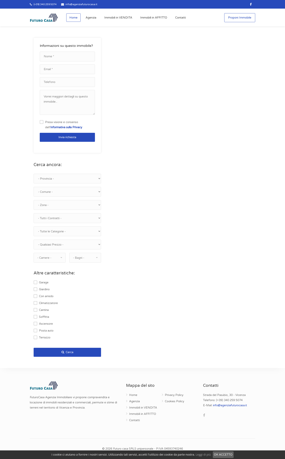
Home (73, 17)
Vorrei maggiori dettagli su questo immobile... (67, 102)
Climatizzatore (48, 303)
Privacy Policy (174, 395)
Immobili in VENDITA (118, 17)
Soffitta (44, 317)
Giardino (44, 289)
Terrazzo (44, 337)
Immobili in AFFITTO (153, 17)
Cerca (67, 352)
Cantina (44, 310)
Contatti (180, 17)
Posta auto (46, 330)
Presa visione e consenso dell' (63, 124)
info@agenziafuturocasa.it (81, 4)
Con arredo (46, 296)
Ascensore (46, 323)
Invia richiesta (67, 137)
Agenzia (91, 17)
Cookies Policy (174, 401)
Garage (44, 282)
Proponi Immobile (239, 17)
